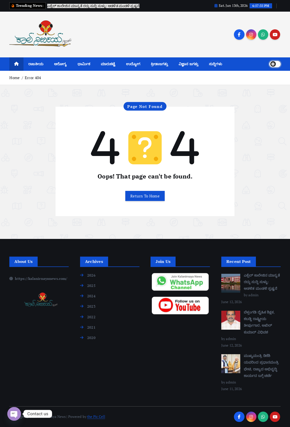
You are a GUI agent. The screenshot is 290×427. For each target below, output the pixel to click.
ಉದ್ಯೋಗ (133, 63)
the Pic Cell (96, 416)
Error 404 (33, 77)
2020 (91, 337)
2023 (91, 306)
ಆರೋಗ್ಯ (60, 63)
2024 (91, 296)
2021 (91, 327)
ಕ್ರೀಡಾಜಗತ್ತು (159, 63)
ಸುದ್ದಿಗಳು (215, 63)
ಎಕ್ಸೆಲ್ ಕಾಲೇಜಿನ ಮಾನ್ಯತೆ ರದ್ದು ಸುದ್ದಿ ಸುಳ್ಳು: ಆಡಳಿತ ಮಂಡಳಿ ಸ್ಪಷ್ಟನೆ (262, 282)
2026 (91, 275)
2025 (91, 285)
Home (14, 77)
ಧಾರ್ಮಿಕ (84, 63)
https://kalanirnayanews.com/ (38, 278)
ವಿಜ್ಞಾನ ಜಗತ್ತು (188, 63)
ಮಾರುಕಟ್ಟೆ (108, 63)
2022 (91, 316)
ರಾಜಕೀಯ (35, 63)
